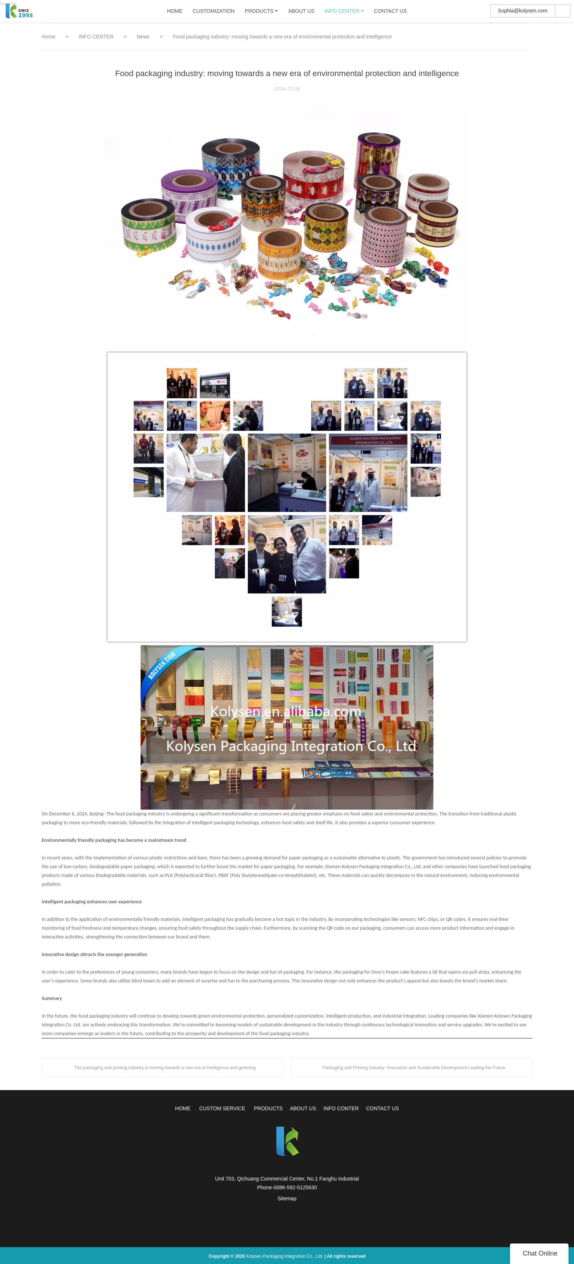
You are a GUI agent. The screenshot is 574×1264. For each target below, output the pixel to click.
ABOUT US (301, 13)
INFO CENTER (341, 13)
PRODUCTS (259, 13)
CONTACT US (390, 13)
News (144, 37)
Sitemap (286, 1198)
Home (48, 37)
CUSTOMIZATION (214, 13)
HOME (174, 13)
